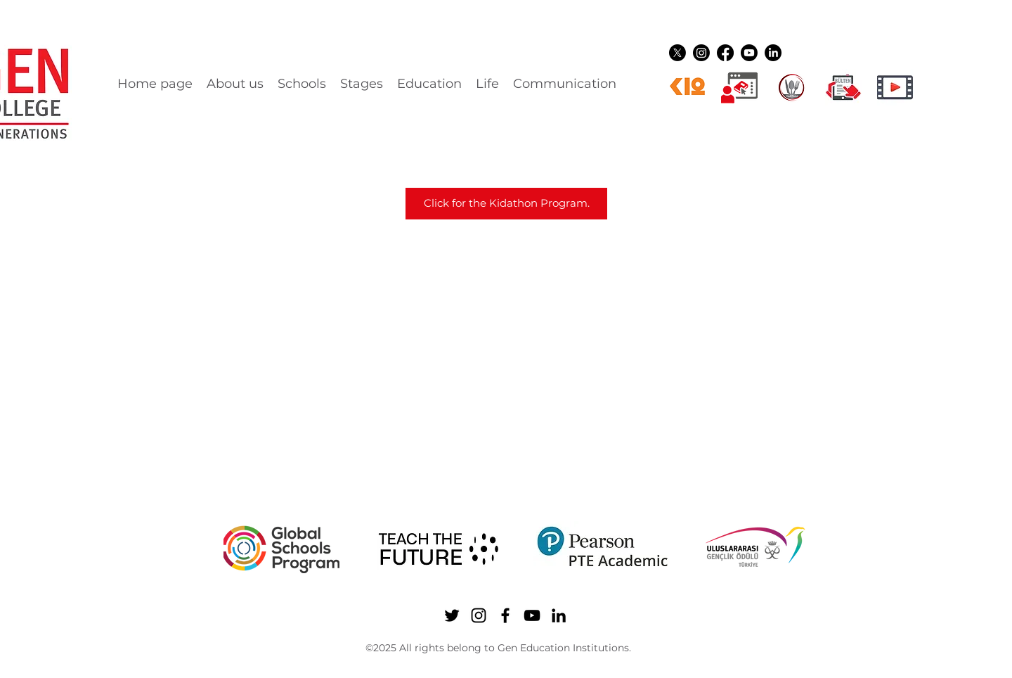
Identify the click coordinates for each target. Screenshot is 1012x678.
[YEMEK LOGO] (791, 87)
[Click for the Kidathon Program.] (506, 203)
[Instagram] (701, 52)
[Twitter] (677, 52)
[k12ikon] (687, 87)
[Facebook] (725, 52)
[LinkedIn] (773, 52)
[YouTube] (749, 52)
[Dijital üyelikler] (739, 87)
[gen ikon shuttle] (843, 87)
